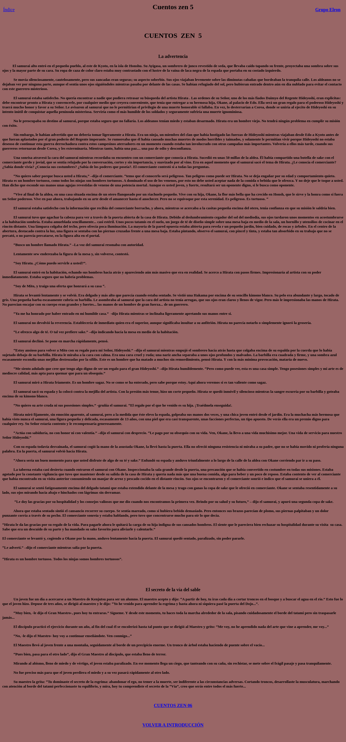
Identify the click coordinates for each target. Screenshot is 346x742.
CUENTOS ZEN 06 (173, 705)
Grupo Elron (328, 9)
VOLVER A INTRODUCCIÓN (173, 725)
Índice (9, 9)
